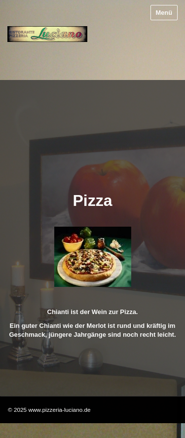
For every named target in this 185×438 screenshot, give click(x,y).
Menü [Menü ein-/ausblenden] (164, 12)
